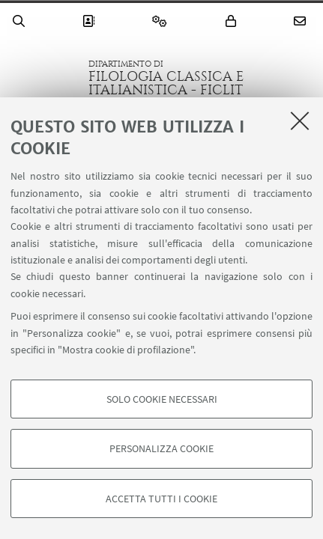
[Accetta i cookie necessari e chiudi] (300, 121)
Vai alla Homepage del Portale (44, 78)
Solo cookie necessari (161, 399)
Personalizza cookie (161, 448)
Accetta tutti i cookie (161, 498)
